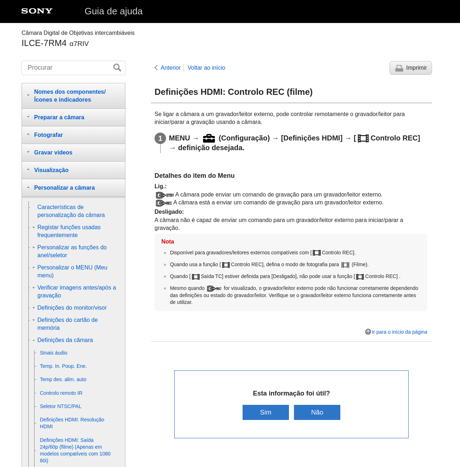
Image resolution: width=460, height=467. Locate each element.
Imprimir (416, 68)
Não (317, 412)
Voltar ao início (206, 68)
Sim (266, 412)
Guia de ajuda (113, 11)
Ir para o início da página (399, 332)
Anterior (171, 68)
